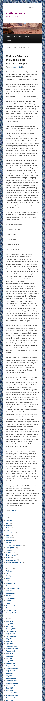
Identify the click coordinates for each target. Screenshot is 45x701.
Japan (8, 535)
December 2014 (11, 681)
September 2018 (12, 648)
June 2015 (9, 673)
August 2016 (10, 666)
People (9, 41)
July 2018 (9, 653)
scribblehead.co (17, 13)
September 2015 (12, 668)
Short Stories (18, 36)
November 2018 (11, 646)
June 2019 (9, 641)
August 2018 (10, 651)
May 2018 (9, 656)
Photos (27, 36)
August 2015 (10, 671)
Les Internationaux (15, 545)
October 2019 (11, 636)
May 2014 (9, 690)
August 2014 (10, 685)
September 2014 (12, 683)
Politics (14, 510)
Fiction (8, 528)
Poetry (8, 550)
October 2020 (11, 631)
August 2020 (10, 634)
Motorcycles (10, 540)
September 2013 (12, 695)
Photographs (10, 548)
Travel (8, 557)
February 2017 (11, 663)
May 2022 (9, 624)
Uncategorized (11, 560)
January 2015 (11, 678)
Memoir (8, 538)
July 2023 (9, 621)
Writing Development (13, 562)
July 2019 (9, 639)
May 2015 (9, 676)
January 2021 (11, 629)
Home (8, 36)
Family (8, 525)
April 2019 (9, 644)
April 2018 (9, 658)
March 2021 (10, 626)
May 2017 (9, 661)
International (10, 533)
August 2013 (10, 698)
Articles (9, 520)
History (8, 530)
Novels (8, 543)
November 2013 (11, 693)
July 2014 (9, 688)
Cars (7, 523)
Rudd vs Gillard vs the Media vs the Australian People (17, 60)
